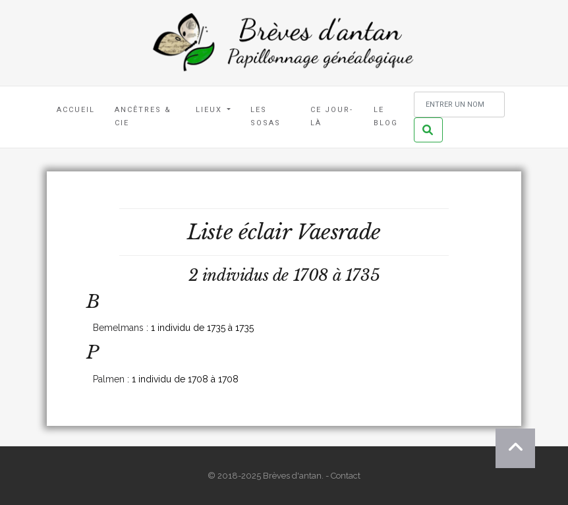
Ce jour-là (331, 116)
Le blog (386, 116)
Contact (345, 476)
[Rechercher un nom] (459, 104)
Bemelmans (118, 327)
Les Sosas (265, 116)
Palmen (109, 379)
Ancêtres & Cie (143, 116)
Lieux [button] (210, 109)
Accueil (76, 109)
